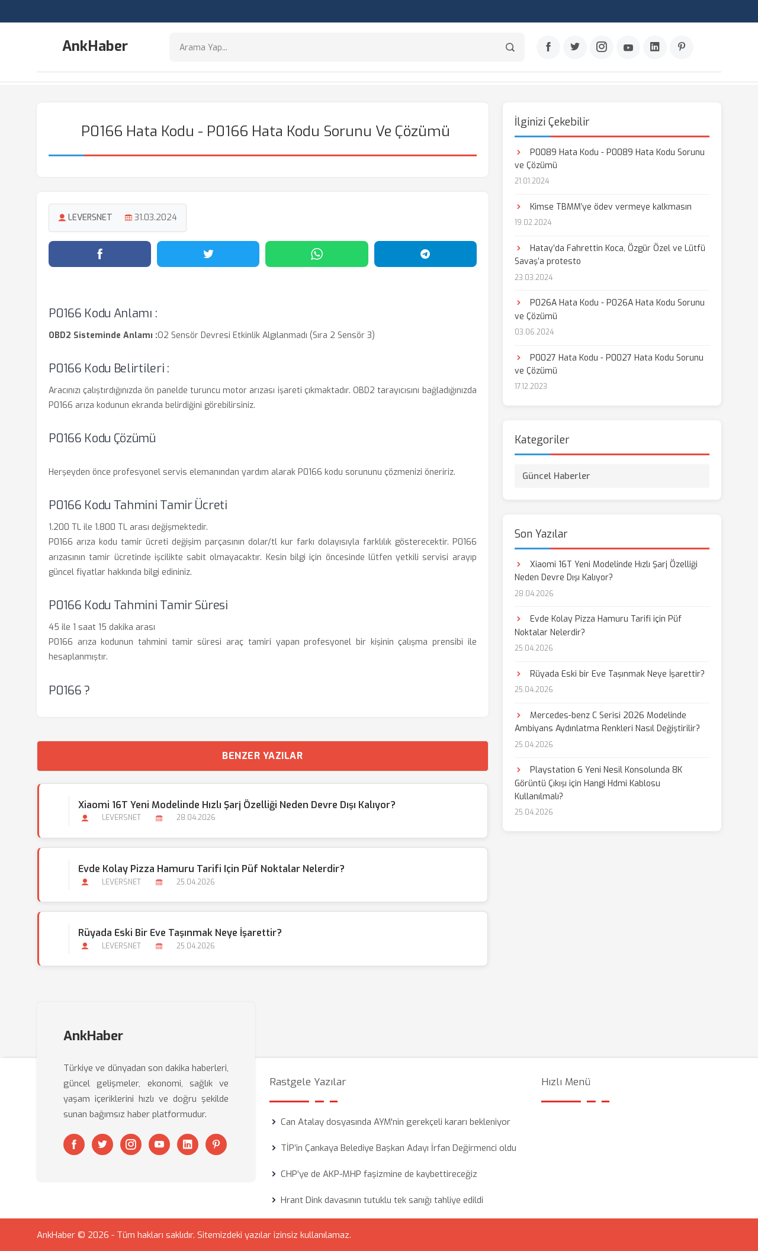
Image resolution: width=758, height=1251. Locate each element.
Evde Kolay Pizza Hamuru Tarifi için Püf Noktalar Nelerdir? (211, 867)
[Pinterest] (681, 48)
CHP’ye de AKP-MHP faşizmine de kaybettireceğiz (379, 1173)
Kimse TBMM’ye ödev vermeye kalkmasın (603, 205)
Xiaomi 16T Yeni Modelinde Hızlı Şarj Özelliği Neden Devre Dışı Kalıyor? (236, 803)
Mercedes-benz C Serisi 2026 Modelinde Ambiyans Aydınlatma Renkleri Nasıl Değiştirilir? (607, 721)
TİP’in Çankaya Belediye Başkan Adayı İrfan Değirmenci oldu (398, 1147)
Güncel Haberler (556, 475)
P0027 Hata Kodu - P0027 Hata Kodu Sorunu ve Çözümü (609, 363)
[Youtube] (628, 48)
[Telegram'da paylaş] (425, 253)
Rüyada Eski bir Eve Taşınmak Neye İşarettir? (179, 931)
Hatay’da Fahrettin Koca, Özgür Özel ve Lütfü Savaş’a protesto (610, 254)
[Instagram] (602, 48)
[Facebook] (548, 48)
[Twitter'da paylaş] (208, 253)
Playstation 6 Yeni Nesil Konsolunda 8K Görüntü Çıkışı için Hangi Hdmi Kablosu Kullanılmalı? (598, 783)
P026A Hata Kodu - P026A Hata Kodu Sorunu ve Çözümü (610, 309)
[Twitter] (575, 48)
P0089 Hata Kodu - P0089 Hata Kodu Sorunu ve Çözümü (610, 158)
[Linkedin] (655, 48)
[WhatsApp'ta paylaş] (316, 253)
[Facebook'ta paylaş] (100, 253)
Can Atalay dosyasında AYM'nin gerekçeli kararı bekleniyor (395, 1121)
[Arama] (510, 47)
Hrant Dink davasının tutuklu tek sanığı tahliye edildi (382, 1199)
